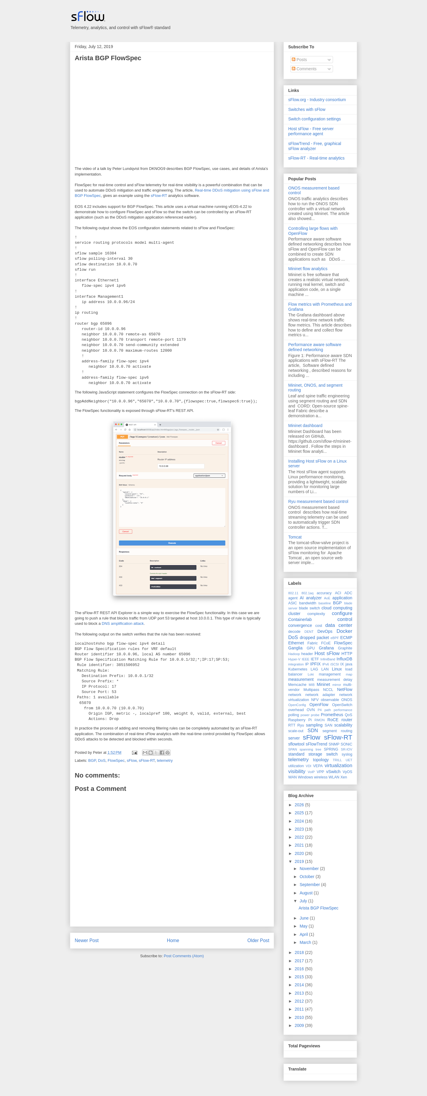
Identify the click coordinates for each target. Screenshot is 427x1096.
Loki (311, 674)
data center (338, 625)
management (330, 674)
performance (343, 710)
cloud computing (336, 608)
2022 (300, 837)
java (348, 664)
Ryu (300, 725)
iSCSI (334, 664)
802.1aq (307, 593)
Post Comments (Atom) (184, 956)
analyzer (314, 597)
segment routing (337, 731)
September (310, 884)
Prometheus (332, 714)
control (344, 619)
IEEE (306, 659)
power (304, 715)
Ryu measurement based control (318, 501)
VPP (320, 772)
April (304, 934)
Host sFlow (327, 653)
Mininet (323, 684)
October (307, 876)
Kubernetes (297, 669)
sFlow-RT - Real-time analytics (316, 158)
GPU (311, 648)
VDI (308, 766)
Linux (337, 669)
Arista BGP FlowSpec (108, 58)
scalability (343, 725)
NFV (314, 700)
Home (173, 940)
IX (342, 664)
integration (296, 664)
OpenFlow (319, 704)
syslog (347, 754)
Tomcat (295, 537)
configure (342, 613)
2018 (300, 952)
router (346, 719)
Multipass (311, 690)
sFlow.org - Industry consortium (317, 99)
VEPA (318, 766)
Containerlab (300, 619)
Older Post (258, 940)
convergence (300, 625)
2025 (300, 812)
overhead (296, 710)
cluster (294, 613)
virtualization (338, 765)
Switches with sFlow (306, 109)
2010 (300, 1017)
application (342, 597)
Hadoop (294, 654)
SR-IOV (346, 749)
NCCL (328, 690)
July (303, 901)
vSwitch (333, 771)
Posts (299, 59)
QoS (348, 715)
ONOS (346, 700)
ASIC (292, 603)
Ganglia (295, 648)
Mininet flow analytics (307, 268)
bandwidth (307, 603)
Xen (343, 777)
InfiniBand (328, 659)
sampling (314, 725)
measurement (301, 679)
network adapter (320, 695)
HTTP (346, 653)
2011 (300, 1009)
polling (293, 715)
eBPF (335, 638)
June (304, 918)
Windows (305, 777)
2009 (300, 1025)
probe (315, 715)
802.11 (293, 593)
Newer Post (87, 940)
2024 (300, 821)
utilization (296, 766)
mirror (336, 684)
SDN (312, 730)
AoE (327, 598)
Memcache (297, 685)
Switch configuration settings (314, 119)
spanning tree (310, 749)
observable (330, 700)
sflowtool (296, 744)
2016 (300, 968)
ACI (338, 593)
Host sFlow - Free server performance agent (311, 131)
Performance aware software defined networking (314, 347)
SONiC (346, 744)
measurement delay (334, 680)
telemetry (165, 760)
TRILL (337, 760)
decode (294, 632)
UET (349, 760)
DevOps (324, 631)
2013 (300, 993)
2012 (300, 1001)
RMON (320, 720)
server (294, 738)
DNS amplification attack (123, 623)
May (303, 926)
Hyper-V (294, 659)
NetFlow (344, 689)
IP (307, 664)
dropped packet (314, 637)
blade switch (309, 608)
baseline (324, 603)
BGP (92, 760)
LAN (325, 669)
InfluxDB (344, 659)
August (306, 892)
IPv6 (325, 664)
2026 (300, 804)
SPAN (292, 749)
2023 (300, 829)
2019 (300, 861)
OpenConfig (297, 705)
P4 (320, 710)
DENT (309, 631)
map (349, 674)
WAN (292, 777)
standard (296, 754)
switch (332, 754)
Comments (304, 68)
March (305, 942)
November (309, 868)
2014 (300, 984)
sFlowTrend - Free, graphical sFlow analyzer (314, 146)
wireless (321, 777)
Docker (344, 631)
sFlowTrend (316, 744)
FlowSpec (116, 760)
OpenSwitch (342, 705)
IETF (315, 659)
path (327, 710)
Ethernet (296, 643)
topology (321, 759)
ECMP (346, 637)
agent (293, 598)
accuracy (324, 593)
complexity (316, 614)
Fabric (312, 643)
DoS (102, 760)
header (307, 654)
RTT (291, 725)
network (294, 695)
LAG (314, 669)
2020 (300, 853)
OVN (311, 710)
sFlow (131, 760)
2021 (300, 845)
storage (315, 754)
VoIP (311, 772)
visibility (296, 771)
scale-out (295, 731)
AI (302, 597)
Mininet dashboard (305, 425)
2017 (300, 960)
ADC (348, 593)
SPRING (331, 749)
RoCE (332, 719)
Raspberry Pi (300, 720)
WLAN (334, 777)
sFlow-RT (159, 195)
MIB (312, 684)
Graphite (345, 648)
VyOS (347, 772)
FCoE (326, 643)
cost (318, 626)
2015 (300, 976)
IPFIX (315, 664)
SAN (328, 725)
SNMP (334, 744)
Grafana (326, 648)
